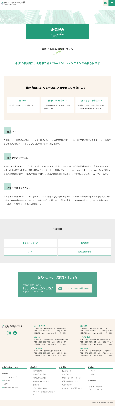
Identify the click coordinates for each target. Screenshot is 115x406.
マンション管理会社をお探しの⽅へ (44, 393)
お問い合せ (92, 380)
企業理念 (84, 243)
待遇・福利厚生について (70, 381)
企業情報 (5, 373)
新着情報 (91, 367)
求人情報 (62, 367)
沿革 (30, 252)
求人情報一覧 (66, 371)
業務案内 (33, 367)
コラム (93, 371)
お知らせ (94, 374)
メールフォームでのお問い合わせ (76, 288)
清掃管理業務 (38, 371)
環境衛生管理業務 (39, 378)
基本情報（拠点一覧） (12, 387)
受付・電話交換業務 (40, 388)
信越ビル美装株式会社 (13, 3)
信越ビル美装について (10, 367)
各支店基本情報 (84, 252)
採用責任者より (67, 385)
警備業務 (36, 385)
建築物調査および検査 (41, 381)
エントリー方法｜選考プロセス (73, 388)
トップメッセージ (30, 243)
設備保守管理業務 (39, 374)
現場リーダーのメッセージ (71, 378)
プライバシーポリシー (96, 389)
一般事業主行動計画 (95, 387)
